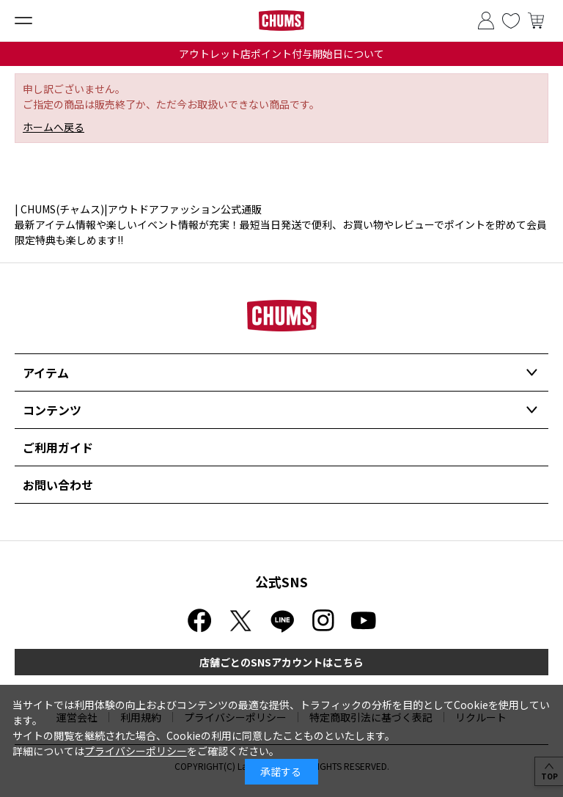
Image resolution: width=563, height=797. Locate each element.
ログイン (486, 20)
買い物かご (535, 20)
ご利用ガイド (58, 447)
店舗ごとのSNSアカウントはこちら (281, 662)
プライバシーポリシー (135, 750)
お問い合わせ (58, 484)
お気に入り (510, 20)
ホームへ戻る (53, 127)
